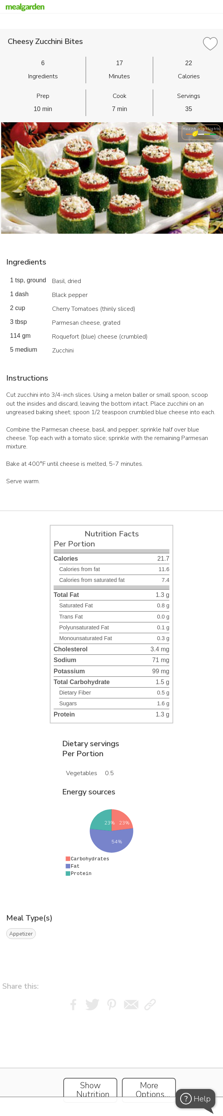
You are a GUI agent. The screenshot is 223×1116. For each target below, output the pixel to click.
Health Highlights (201, 128)
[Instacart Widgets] (111, 1061)
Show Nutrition (93, 1090)
